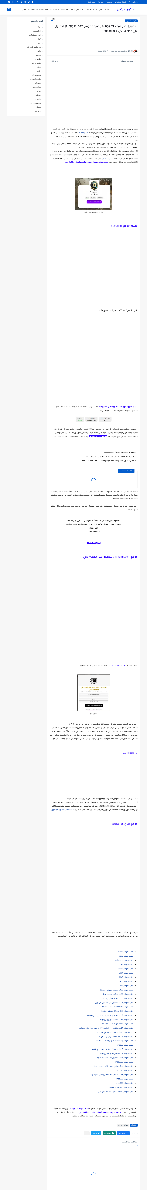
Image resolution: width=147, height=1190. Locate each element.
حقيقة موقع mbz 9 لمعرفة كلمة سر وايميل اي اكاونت (112, 1049)
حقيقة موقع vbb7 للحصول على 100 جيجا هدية (115, 1058)
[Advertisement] (115, 40)
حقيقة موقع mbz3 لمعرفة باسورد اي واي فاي (115, 1032)
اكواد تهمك (43, 9)
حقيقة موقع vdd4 (126, 973)
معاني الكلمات (75, 9)
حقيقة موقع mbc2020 (124, 1062)
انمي (100, 9)
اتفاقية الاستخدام (120, 2)
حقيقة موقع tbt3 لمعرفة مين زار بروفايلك (117, 1011)
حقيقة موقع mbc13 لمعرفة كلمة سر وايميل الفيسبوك (111, 1075)
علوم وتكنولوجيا (35, 79)
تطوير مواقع (36, 63)
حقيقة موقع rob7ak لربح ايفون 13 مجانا (117, 1007)
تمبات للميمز (33, 9)
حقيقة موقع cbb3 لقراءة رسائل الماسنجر (117, 1024)
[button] (123, 1133)
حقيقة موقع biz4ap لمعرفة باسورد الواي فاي (115, 1092)
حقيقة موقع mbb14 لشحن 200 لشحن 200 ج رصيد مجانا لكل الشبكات (106, 1028)
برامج (24, 9)
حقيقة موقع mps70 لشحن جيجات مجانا (118, 994)
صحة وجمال (36, 75)
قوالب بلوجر (36, 87)
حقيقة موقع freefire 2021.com (121, 1087)
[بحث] (9, 9)
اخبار (39, 27)
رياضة (39, 71)
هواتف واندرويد (131, 21)
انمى (39, 43)
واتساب (85, 9)
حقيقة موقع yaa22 (125, 969)
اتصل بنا (100, 2)
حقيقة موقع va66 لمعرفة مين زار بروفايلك (116, 990)
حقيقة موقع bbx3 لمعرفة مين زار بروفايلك (116, 1019)
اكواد (39, 39)
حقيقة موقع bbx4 (126, 964)
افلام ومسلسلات (35, 35)
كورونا (39, 91)
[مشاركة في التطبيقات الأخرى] (87, 1133)
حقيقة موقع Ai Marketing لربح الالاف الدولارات (114, 1041)
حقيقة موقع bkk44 (125, 952)
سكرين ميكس (125, 9)
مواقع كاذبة (54, 9)
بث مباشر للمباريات (34, 47)
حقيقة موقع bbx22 (125, 986)
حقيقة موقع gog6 (126, 956)
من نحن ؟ (109, 2)
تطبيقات (38, 59)
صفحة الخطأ (91, 2)
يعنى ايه (38, 111)
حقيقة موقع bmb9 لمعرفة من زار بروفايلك (116, 1053)
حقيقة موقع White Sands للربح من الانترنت (116, 1036)
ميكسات (93, 9)
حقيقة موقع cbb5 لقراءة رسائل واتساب (117, 998)
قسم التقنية (83, 133)
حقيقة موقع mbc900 (124, 1083)
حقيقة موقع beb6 (126, 981)
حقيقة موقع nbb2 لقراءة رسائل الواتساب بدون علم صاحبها (110, 1015)
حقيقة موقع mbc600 (124, 1079)
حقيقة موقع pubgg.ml (124, 960)
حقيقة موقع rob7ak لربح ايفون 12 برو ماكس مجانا (113, 1066)
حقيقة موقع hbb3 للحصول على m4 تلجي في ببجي (114, 1003)
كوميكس (38, 95)
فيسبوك (64, 9)
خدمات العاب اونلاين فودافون (62, 810)
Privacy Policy (133, 2)
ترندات (106, 9)
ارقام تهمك (37, 31)
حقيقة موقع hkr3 (126, 977)
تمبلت (39, 67)
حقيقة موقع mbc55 (125, 1045)
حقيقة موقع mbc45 (125, 1070)
